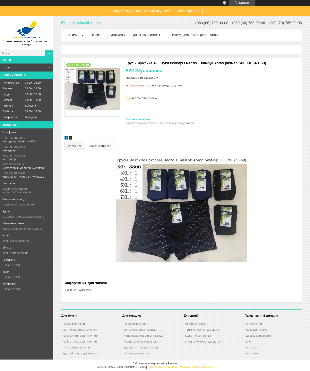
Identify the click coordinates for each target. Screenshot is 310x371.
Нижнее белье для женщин (141, 341)
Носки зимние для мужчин (80, 335)
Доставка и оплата (258, 335)
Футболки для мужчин (77, 347)
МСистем (252, 353)
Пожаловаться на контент (162, 367)
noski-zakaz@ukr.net (15, 241)
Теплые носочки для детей (202, 329)
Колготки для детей (198, 335)
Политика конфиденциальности (197, 367)
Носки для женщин (136, 324)
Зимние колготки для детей (203, 341)
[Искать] (49, 53)
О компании (254, 324)
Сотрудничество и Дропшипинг (195, 35)
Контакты (118, 35)
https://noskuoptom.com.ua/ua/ (22, 228)
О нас (96, 35)
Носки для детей (196, 324)
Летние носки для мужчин (80, 329)
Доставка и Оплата (146, 35)
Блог (249, 341)
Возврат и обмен (257, 329)
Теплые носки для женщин (141, 329)
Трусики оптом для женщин (142, 347)
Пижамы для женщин (137, 353)
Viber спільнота (187, 11)
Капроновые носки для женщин (144, 335)
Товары (7, 67)
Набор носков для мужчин (80, 341)
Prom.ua (172, 363)
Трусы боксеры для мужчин (80, 353)
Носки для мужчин (74, 324)
